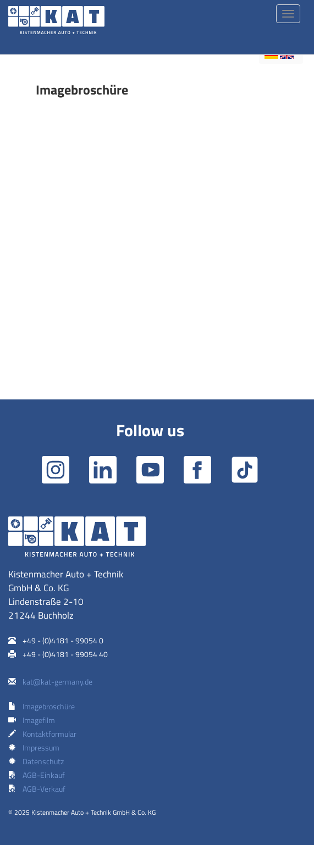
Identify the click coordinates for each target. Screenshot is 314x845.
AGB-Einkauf (44, 775)
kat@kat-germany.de (57, 681)
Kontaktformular (49, 734)
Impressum (41, 747)
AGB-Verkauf (44, 788)
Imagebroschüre (49, 706)
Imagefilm (39, 720)
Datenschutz (43, 761)
